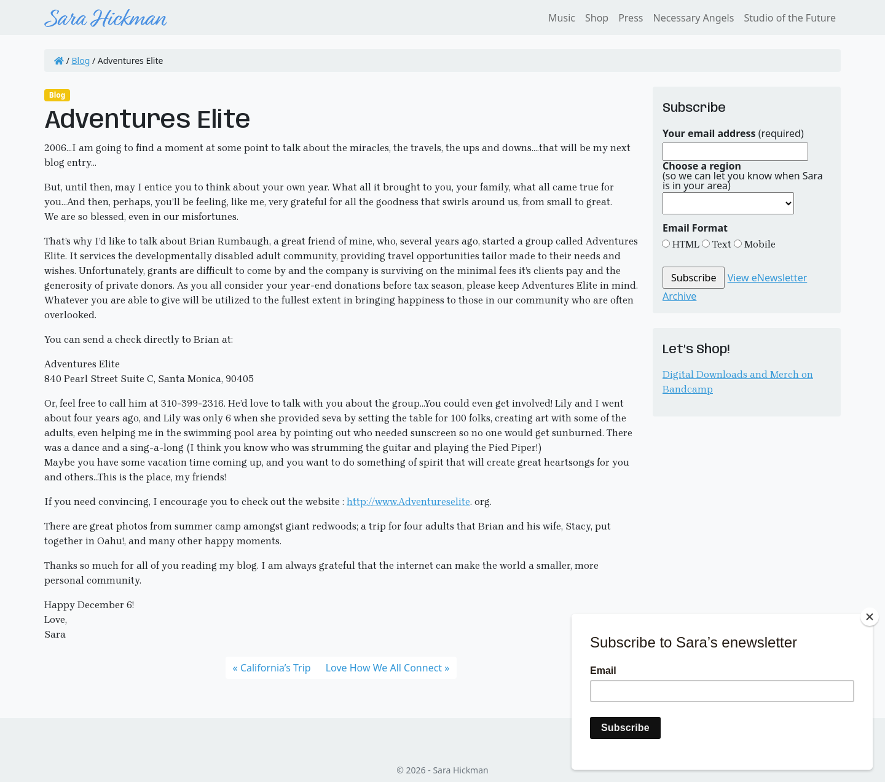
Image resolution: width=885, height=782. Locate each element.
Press (630, 18)
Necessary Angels (693, 18)
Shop (596, 18)
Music (561, 18)
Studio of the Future (790, 18)
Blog (81, 60)
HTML (684, 244)
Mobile (759, 244)
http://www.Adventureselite (408, 501)
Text (720, 244)
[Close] (869, 617)
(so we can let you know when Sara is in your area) (743, 175)
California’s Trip (275, 667)
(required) (733, 133)
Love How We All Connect (384, 667)
